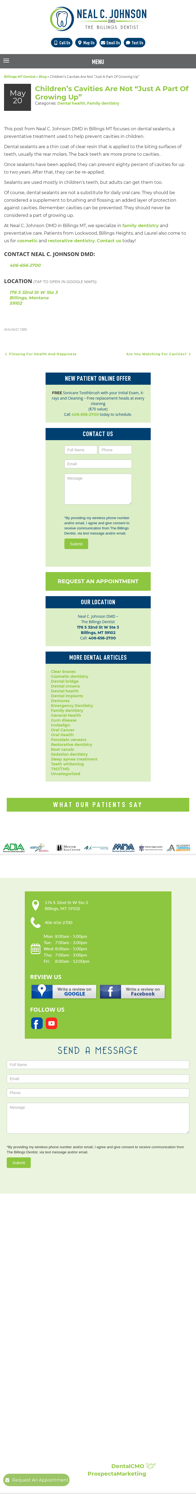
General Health (66, 715)
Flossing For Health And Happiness (40, 354)
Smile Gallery (70, 1439)
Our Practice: (79, 1257)
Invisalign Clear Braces (79, 1362)
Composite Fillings (75, 1406)
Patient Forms (71, 1275)
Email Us (110, 42)
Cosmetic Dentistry (76, 1325)
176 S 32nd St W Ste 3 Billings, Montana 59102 (33, 298)
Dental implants (67, 695)
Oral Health (62, 734)
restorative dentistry (71, 240)
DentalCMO (133, 1466)
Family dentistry (103, 103)
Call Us (61, 42)
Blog (43, 77)
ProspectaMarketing (117, 1473)
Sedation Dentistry (76, 1384)
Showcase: (75, 1432)
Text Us (134, 42)
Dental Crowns (72, 1330)
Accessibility (69, 1286)
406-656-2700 (24, 265)
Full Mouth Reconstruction (83, 1411)
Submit (76, 544)
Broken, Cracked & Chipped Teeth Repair (98, 1417)
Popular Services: (86, 1318)
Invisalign (60, 725)
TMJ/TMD (60, 768)
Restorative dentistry (71, 744)
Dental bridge (65, 681)
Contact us (109, 240)
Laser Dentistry (72, 1389)
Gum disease (64, 720)
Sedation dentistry (69, 754)
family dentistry (140, 225)
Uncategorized (65, 773)
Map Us (86, 42)
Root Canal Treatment (79, 1379)
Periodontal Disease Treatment (88, 1368)
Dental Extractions (75, 1352)
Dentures (60, 700)
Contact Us (68, 1297)
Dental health (71, 103)
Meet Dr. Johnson (74, 1270)
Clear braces (63, 671)
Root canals (62, 749)
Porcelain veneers (68, 739)
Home (63, 1265)
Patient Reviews (73, 1444)
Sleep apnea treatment (74, 759)
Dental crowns (65, 686)
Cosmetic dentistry (69, 676)
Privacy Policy (70, 1281)
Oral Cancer (62, 730)
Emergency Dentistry (72, 705)
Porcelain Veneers (75, 1373)
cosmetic (27, 240)
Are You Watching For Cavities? (159, 354)
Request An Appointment (98, 581)
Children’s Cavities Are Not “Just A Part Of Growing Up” (111, 92)
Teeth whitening (67, 764)
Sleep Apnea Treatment (81, 1395)
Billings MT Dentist (20, 77)
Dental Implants (73, 1335)
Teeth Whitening (74, 1400)
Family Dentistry (73, 1357)
